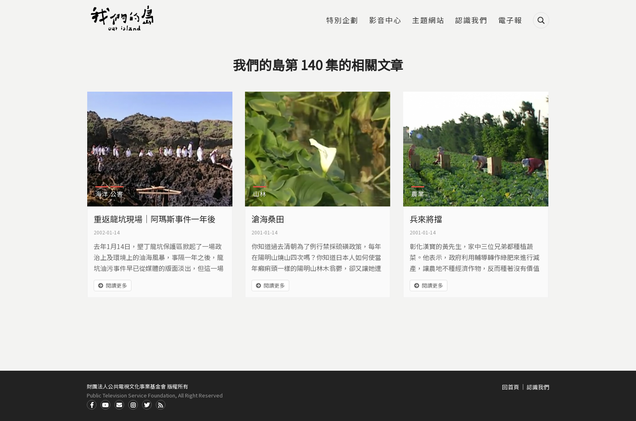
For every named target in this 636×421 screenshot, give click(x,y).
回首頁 (510, 387)
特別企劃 (342, 20)
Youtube (105, 405)
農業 (417, 193)
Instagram (133, 405)
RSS (160, 405)
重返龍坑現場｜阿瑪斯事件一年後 (154, 219)
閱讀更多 (116, 285)
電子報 (510, 20)
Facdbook (92, 405)
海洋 (101, 193)
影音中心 (385, 20)
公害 (116, 193)
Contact (119, 405)
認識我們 (471, 20)
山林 (259, 193)
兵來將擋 (426, 219)
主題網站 (428, 20)
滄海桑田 (267, 219)
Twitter (147, 405)
